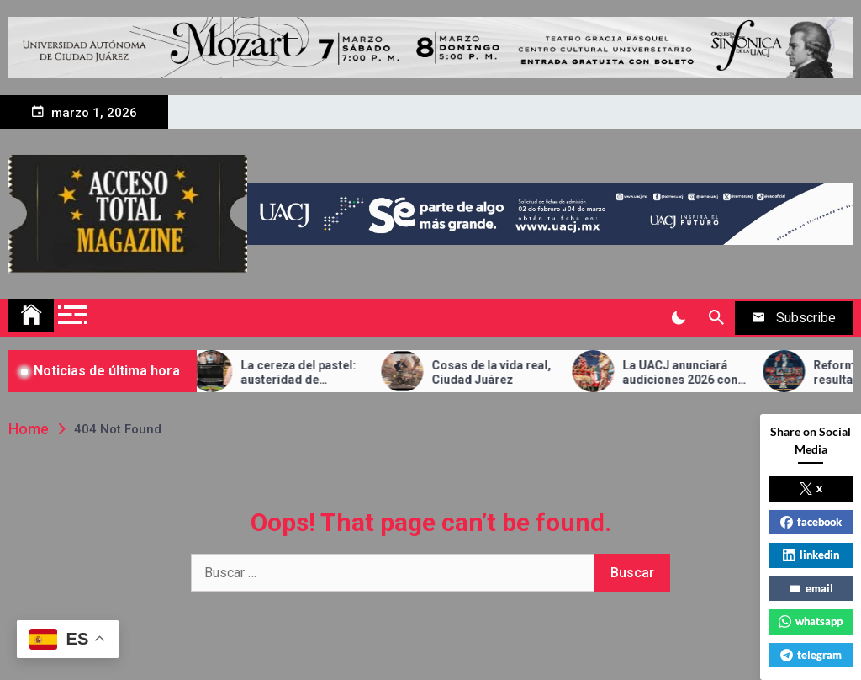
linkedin (811, 554)
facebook (811, 522)
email (811, 588)
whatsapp (811, 621)
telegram (811, 654)
